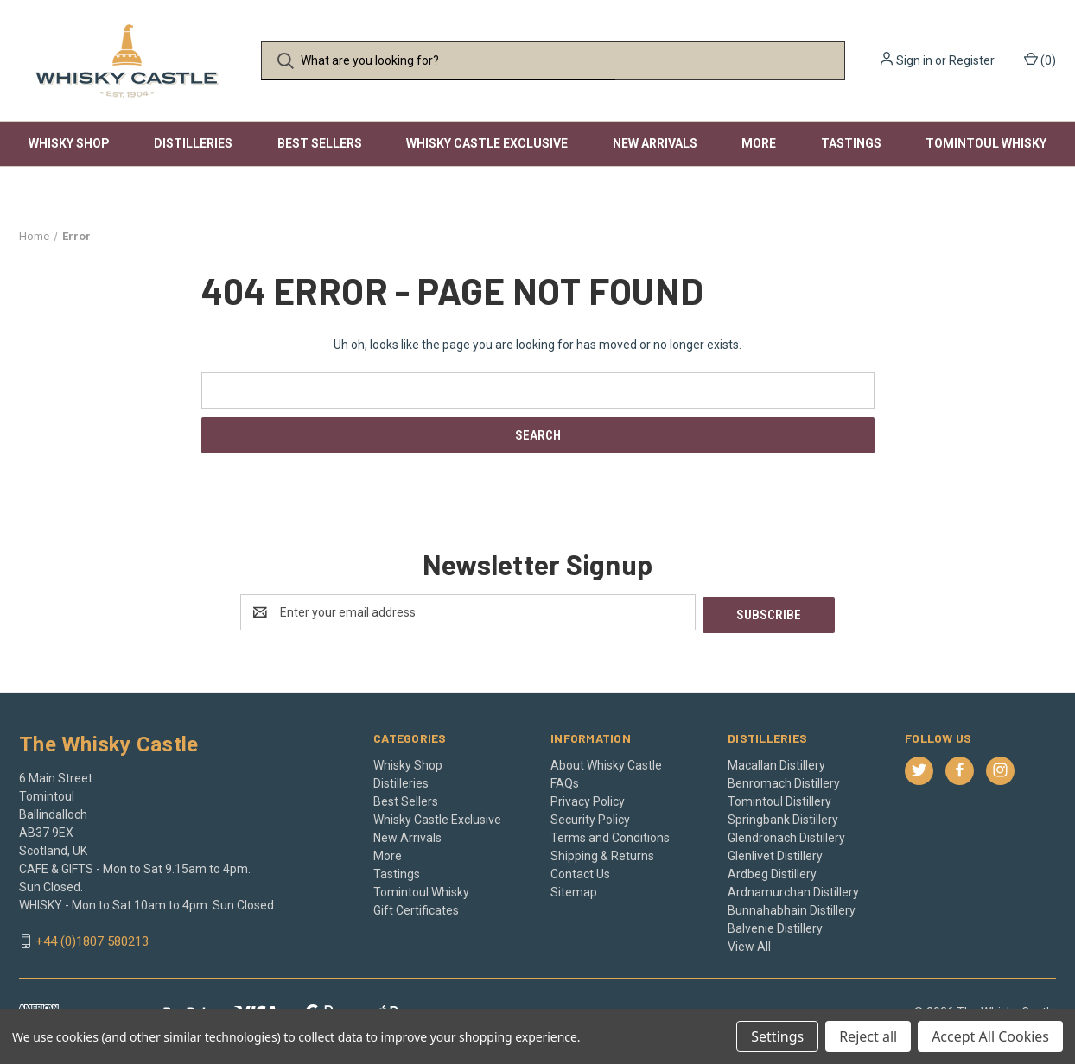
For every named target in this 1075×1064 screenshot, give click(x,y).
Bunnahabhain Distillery (792, 908)
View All (749, 944)
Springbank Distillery (783, 817)
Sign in (914, 60)
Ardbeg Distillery (772, 871)
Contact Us (580, 871)
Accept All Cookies (990, 1036)
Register (972, 60)
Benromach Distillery (784, 781)
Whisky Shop (69, 143)
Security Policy (590, 817)
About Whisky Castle (606, 763)
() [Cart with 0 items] (1040, 59)
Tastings (851, 143)
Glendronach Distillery (786, 835)
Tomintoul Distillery (779, 799)
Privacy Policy (587, 799)
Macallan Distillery (776, 763)
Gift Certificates (416, 908)
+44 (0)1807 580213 (92, 939)
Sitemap (573, 889)
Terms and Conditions (610, 835)
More (758, 143)
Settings (777, 1036)
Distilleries (193, 143)
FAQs (564, 781)
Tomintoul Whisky (986, 143)
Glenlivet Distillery (775, 853)
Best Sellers (319, 143)
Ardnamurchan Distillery (793, 889)
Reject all (868, 1036)
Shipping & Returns (602, 853)
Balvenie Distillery (775, 926)
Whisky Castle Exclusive (487, 143)
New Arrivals (655, 143)
